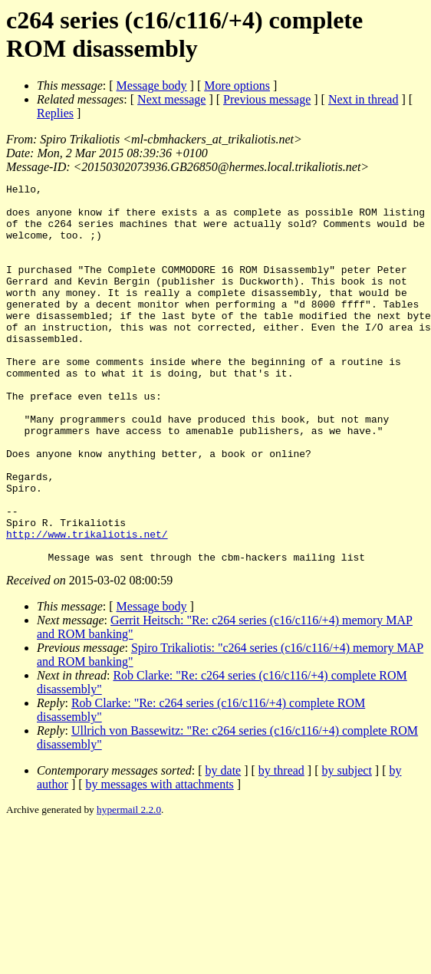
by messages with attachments (160, 860)
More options (237, 85)
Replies (55, 113)
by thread (281, 846)
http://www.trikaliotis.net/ (87, 605)
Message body (152, 85)
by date (224, 846)
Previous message (267, 99)
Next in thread (363, 99)
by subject (347, 846)
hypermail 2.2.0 (129, 885)
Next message (171, 99)
